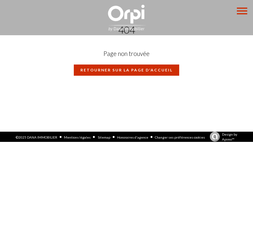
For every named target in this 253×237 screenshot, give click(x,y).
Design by (222, 137)
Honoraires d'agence (132, 137)
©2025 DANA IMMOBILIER (36, 137)
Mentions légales (77, 137)
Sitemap (103, 137)
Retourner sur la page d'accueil (126, 69)
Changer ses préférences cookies (180, 137)
